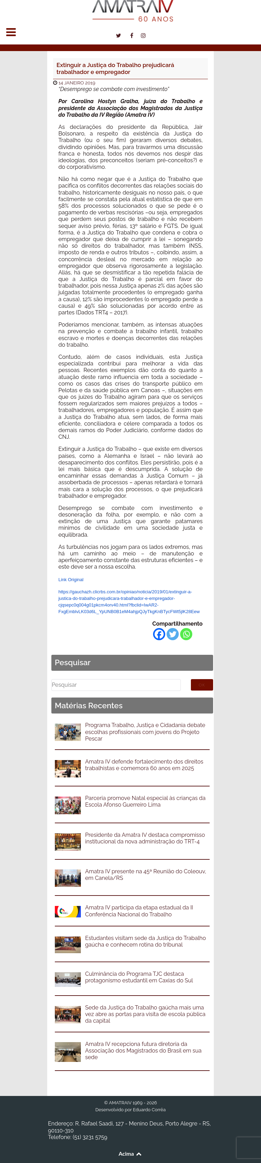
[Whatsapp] (186, 634)
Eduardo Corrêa (149, 1109)
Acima (131, 1153)
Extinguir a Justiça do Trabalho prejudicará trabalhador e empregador (115, 68)
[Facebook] (159, 634)
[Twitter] (173, 634)
